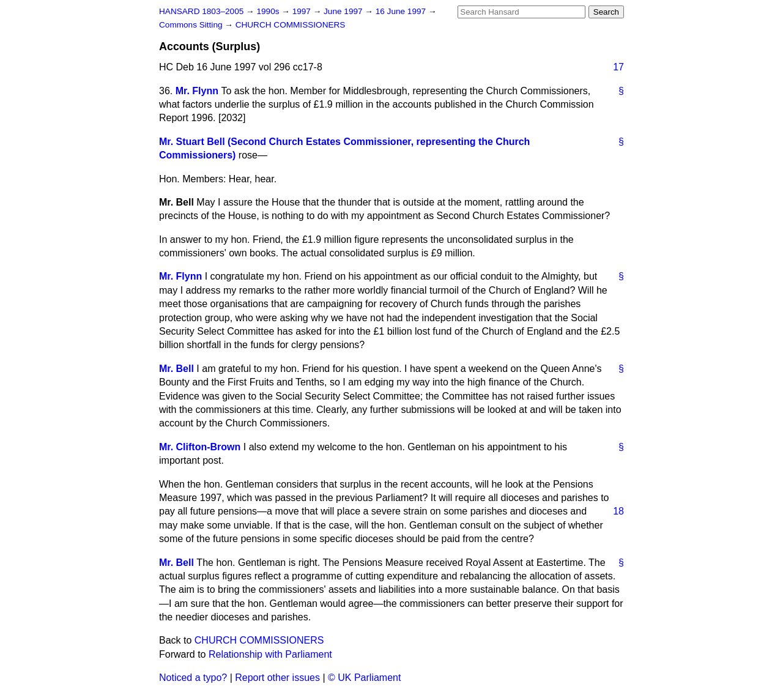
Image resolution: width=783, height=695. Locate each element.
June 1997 (344, 11)
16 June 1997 (402, 11)
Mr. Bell (176, 368)
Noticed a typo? (193, 677)
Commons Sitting (192, 24)
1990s (268, 11)
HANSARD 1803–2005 (201, 11)
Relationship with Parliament (270, 654)
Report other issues (277, 677)
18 (618, 511)
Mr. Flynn (197, 91)
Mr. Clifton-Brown (199, 447)
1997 (302, 11)
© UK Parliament (364, 677)
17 (618, 67)
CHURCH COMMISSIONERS (291, 24)
